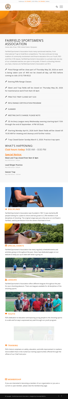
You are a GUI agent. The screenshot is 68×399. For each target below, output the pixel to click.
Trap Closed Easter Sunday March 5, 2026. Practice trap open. (34, 139)
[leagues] (34, 268)
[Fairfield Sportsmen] (28, 6)
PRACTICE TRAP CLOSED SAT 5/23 (22, 97)
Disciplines (14, 209)
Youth (11, 314)
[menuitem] (56, 6)
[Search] (56, 6)
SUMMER (12, 109)
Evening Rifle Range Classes (19, 81)
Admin (47, 1)
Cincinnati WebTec (41, 396)
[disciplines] (34, 197)
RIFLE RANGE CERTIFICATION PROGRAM (24, 103)
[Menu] (60, 6)
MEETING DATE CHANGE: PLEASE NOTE (24, 115)
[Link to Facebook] (61, 396)
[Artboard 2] (34, 233)
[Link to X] (58, 396)
